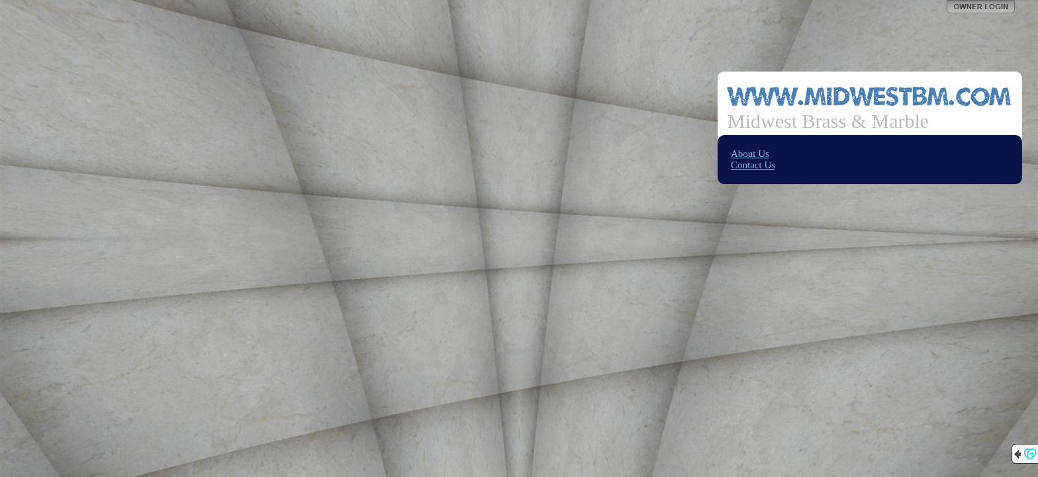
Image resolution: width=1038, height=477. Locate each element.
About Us (750, 153)
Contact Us (753, 165)
